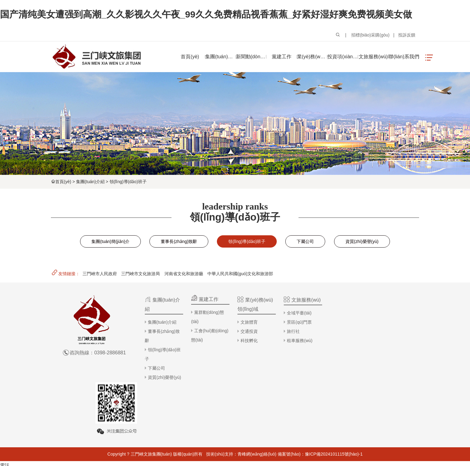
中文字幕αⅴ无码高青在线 (111, 461)
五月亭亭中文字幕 (66, 461)
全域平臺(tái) (298, 312)
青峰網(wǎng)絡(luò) (256, 401)
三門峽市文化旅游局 (140, 273)
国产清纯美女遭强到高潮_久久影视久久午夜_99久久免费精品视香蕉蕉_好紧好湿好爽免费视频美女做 (206, 14)
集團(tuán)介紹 (90, 181)
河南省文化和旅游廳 (183, 273)
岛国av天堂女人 (202, 461)
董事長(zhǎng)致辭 (179, 241)
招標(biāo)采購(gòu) (370, 35)
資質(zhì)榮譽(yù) (362, 241)
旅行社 (292, 331)
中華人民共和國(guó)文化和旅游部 (240, 273)
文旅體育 (248, 322)
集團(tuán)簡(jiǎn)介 (110, 241)
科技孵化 (248, 340)
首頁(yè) (63, 181)
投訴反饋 (406, 35)
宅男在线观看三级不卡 (162, 461)
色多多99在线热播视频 (23, 461)
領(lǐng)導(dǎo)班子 (128, 181)
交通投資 (248, 331)
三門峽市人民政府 (100, 273)
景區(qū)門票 (298, 322)
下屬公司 (305, 241)
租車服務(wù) (298, 340)
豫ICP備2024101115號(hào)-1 (334, 401)
